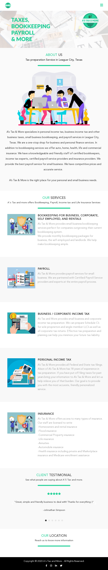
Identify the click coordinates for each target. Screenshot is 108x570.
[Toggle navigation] (101, 5)
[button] (12, 503)
